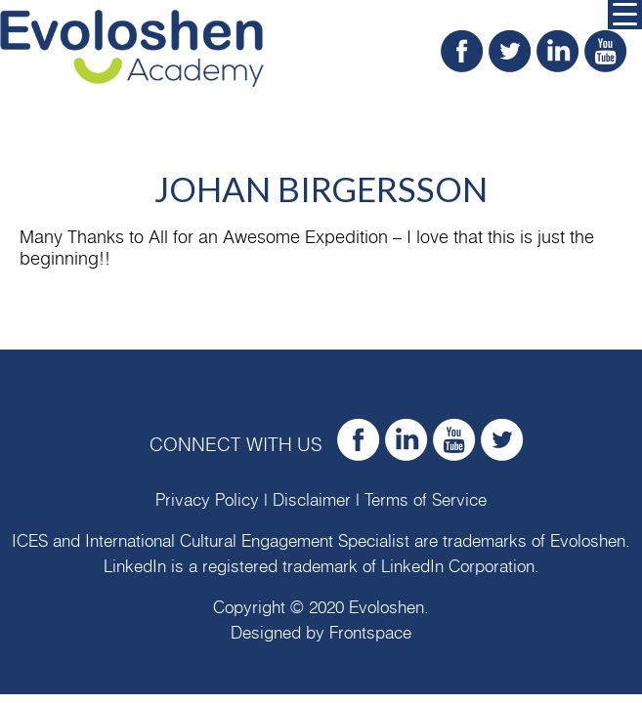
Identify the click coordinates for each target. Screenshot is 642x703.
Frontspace (370, 633)
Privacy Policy (207, 500)
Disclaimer (312, 500)
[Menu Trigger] (625, 14)
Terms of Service (425, 500)
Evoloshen (587, 541)
